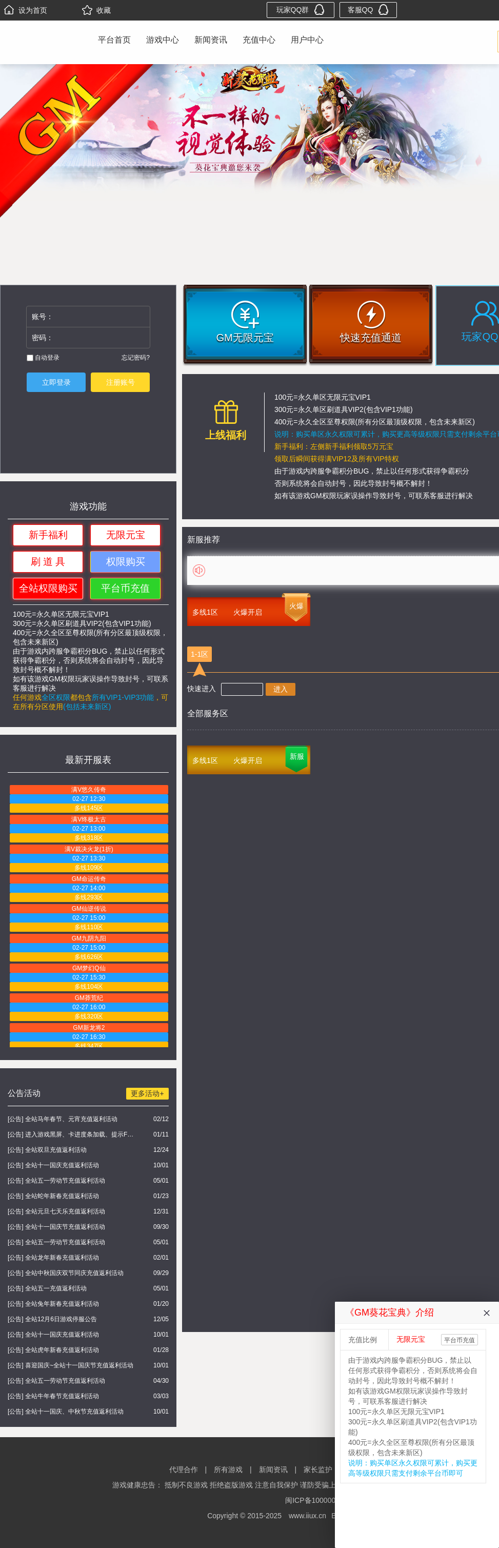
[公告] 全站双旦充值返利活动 (47, 1149)
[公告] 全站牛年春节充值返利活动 (53, 1396)
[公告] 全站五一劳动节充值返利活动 (56, 1180)
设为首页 (25, 10)
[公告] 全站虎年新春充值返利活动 (53, 1350)
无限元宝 (125, 535)
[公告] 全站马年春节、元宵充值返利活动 (62, 1119)
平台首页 (114, 39)
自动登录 (43, 357)
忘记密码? (136, 357)
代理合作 (183, 1469)
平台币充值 (125, 588)
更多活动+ (147, 1093)
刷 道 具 (48, 561)
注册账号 (120, 382)
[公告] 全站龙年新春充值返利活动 (53, 1257)
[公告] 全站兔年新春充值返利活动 (53, 1303)
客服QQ (368, 9)
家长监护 (318, 1469)
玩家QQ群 (300, 9)
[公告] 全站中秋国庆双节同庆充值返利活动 (66, 1273)
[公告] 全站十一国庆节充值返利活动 (56, 1226)
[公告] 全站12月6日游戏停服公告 (52, 1319)
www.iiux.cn (307, 1516)
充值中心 (259, 39)
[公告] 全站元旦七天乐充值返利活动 (56, 1211)
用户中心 (307, 39)
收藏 (96, 10)
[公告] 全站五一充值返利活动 (47, 1288)
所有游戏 (228, 1469)
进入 (280, 689)
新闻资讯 (210, 39)
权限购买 (125, 561)
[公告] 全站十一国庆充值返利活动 (53, 1165)
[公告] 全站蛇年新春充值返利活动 (53, 1196)
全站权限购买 (48, 588)
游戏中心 (162, 39)
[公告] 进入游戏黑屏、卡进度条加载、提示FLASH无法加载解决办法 (72, 1134)
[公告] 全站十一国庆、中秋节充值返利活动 (66, 1411)
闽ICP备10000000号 (318, 1500)
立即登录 (56, 382)
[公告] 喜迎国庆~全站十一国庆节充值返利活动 (70, 1365)
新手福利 (48, 535)
